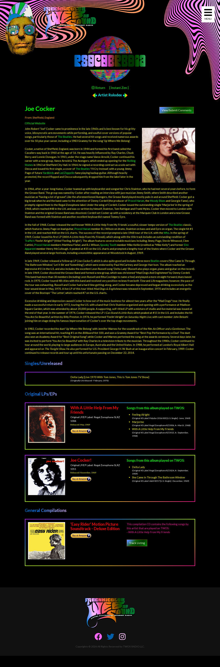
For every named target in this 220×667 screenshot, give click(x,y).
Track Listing (137, 543)
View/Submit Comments (176, 110)
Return (98, 88)
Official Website (35, 123)
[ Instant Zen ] (119, 88)
